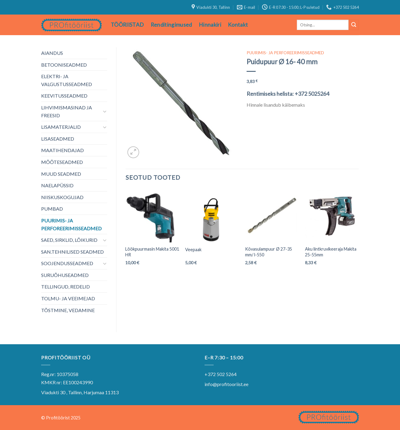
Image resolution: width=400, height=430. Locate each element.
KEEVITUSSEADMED (64, 95)
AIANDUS (52, 53)
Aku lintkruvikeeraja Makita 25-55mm (330, 251)
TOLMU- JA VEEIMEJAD (68, 298)
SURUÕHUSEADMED (65, 275)
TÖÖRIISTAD (127, 25)
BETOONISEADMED (64, 65)
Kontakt (238, 25)
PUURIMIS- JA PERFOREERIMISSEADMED (71, 224)
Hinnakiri (210, 25)
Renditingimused (171, 25)
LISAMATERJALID (61, 127)
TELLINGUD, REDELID (65, 286)
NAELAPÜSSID (57, 185)
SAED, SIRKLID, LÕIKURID (69, 240)
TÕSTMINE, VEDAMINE (68, 310)
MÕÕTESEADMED (62, 162)
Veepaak (193, 249)
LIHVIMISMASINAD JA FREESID (66, 111)
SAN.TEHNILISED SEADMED (72, 252)
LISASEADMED (57, 139)
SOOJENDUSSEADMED (67, 263)
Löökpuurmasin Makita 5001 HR (152, 251)
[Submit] (354, 25)
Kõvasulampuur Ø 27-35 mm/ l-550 (268, 251)
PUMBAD (52, 209)
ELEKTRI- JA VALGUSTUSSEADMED (66, 80)
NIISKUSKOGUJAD (62, 197)
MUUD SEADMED (61, 174)
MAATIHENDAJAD (62, 150)
